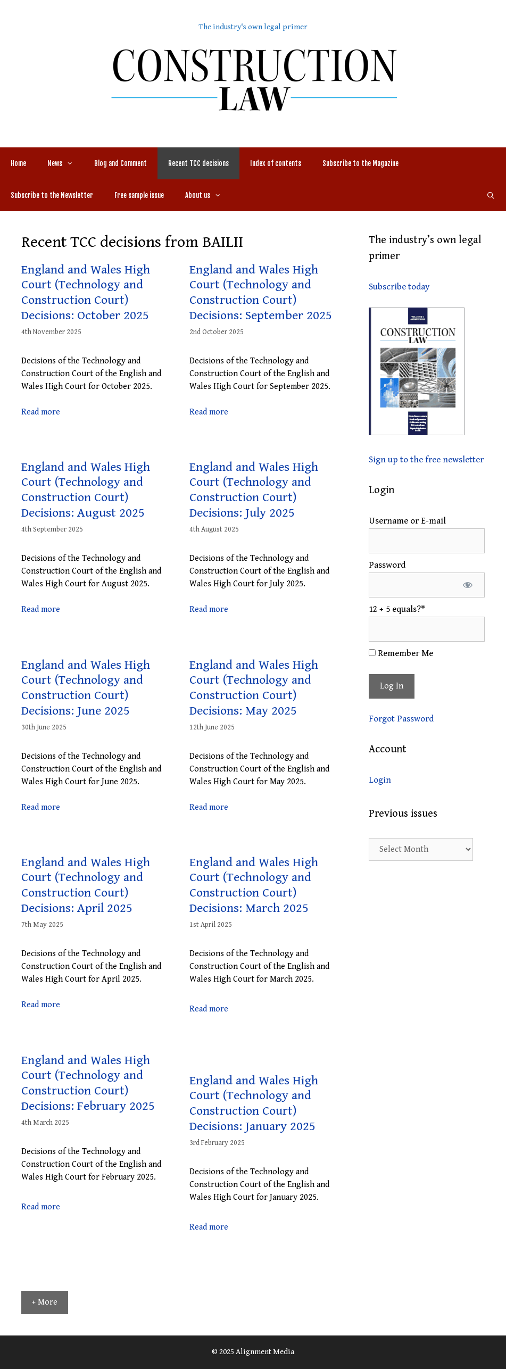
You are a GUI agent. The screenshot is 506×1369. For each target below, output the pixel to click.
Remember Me (401, 653)
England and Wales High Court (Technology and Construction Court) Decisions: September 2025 (260, 292)
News (65, 163)
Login (380, 780)
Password (387, 565)
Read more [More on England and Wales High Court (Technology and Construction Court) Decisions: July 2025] (208, 609)
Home (18, 163)
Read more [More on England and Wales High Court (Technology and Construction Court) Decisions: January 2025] (208, 1227)
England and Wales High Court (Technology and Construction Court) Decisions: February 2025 (88, 1083)
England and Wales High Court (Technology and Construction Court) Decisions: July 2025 (253, 490)
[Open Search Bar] (491, 195)
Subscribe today (399, 286)
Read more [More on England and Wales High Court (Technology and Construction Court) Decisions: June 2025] (40, 807)
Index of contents (275, 163)
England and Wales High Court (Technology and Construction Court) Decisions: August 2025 (85, 490)
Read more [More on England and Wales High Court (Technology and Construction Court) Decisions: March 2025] (208, 1009)
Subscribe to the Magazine (360, 163)
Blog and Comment (120, 163)
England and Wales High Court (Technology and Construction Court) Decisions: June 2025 (85, 688)
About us (208, 195)
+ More (44, 1302)
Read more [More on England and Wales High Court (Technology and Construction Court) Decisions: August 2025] (40, 609)
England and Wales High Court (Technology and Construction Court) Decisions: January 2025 (253, 1103)
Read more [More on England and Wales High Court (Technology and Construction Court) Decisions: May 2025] (208, 807)
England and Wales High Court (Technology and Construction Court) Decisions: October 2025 (85, 292)
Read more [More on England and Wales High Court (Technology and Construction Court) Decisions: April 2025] (40, 1005)
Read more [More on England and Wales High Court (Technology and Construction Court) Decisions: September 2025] (208, 412)
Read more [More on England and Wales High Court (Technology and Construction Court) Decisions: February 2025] (40, 1207)
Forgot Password (401, 718)
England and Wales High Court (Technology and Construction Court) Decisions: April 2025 (85, 885)
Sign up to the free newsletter (426, 459)
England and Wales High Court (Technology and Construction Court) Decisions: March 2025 (253, 885)
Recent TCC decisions (198, 163)
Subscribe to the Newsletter (52, 195)
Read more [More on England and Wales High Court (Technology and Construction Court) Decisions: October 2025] (40, 412)
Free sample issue (139, 195)
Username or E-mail (407, 521)
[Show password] (467, 585)
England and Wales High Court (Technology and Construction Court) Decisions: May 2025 (253, 688)
